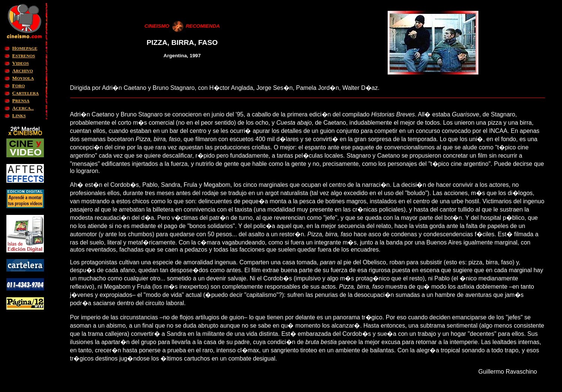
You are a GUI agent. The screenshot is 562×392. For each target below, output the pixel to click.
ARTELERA (25, 93)
